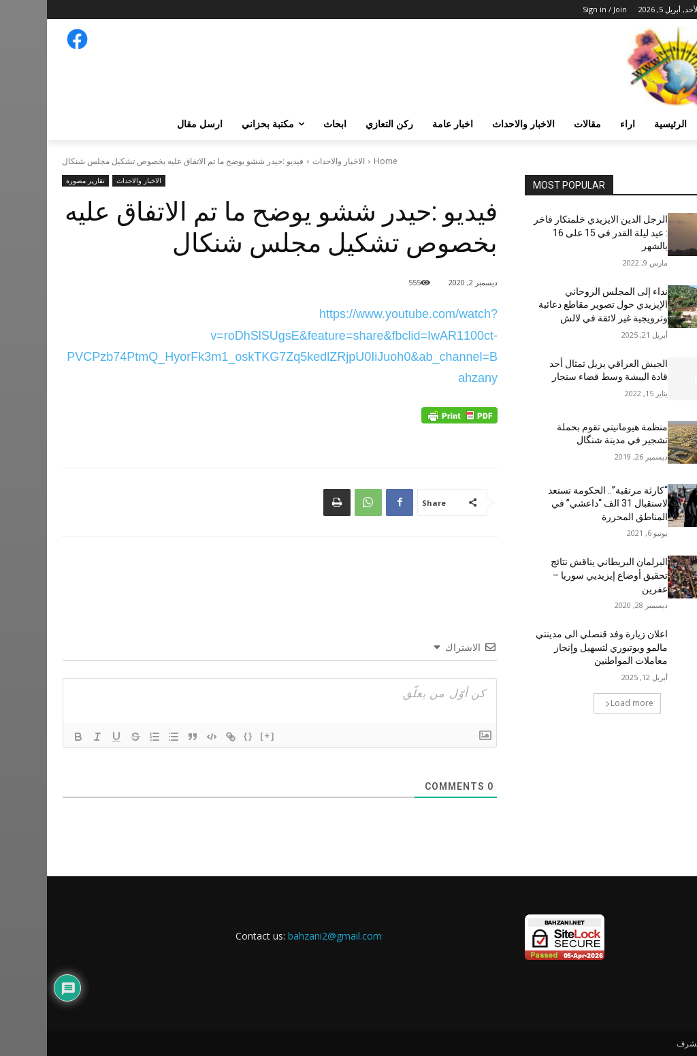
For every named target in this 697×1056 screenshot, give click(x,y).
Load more (582, 703)
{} (201, 736)
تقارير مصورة (38, 181)
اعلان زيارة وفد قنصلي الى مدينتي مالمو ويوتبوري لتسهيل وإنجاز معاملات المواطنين (555, 647)
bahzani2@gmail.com (288, 935)
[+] (220, 736)
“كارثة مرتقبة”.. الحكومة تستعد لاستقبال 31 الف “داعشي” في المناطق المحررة (561, 503)
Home (339, 161)
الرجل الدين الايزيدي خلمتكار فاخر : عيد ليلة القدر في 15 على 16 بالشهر (554, 232)
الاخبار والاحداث (291, 161)
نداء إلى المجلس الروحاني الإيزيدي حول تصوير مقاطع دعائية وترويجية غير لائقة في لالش (556, 304)
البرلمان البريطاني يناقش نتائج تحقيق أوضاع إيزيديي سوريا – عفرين (562, 575)
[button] (665, 124)
